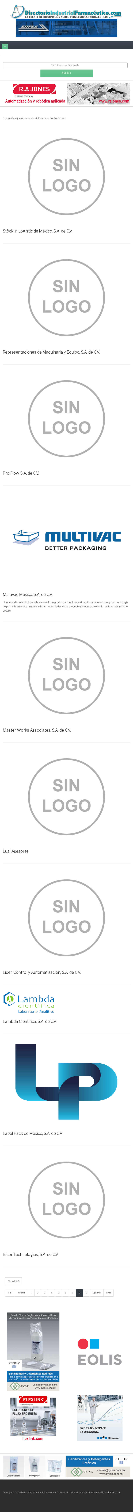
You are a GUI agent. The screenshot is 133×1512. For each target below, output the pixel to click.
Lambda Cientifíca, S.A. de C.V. (29, 1021)
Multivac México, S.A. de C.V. (27, 594)
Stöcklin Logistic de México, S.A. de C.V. (37, 231)
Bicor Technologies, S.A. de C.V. (30, 1254)
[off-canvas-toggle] (5, 46)
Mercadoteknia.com (111, 1492)
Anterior (21, 1293)
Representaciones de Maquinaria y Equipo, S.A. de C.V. (51, 352)
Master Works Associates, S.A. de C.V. (37, 730)
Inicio (10, 1293)
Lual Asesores (16, 851)
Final (108, 1293)
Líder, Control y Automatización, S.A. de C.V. (42, 972)
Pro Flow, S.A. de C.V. (21, 473)
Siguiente (97, 1293)
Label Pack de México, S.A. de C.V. (33, 1133)
